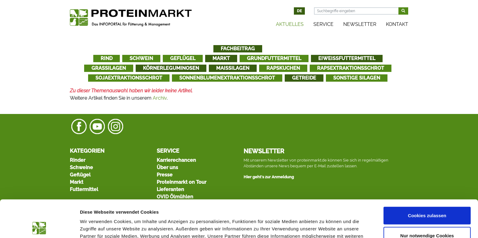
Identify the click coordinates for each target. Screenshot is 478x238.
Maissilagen (232, 68)
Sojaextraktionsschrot (128, 78)
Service (323, 24)
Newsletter (359, 24)
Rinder (77, 160)
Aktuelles (290, 24)
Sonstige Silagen (356, 78)
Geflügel (182, 58)
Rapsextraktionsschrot (350, 68)
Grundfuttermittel (274, 58)
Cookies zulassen (427, 178)
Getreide (304, 78)
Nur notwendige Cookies (427, 198)
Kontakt (397, 24)
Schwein (141, 58)
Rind (106, 58)
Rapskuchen (283, 68)
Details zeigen (324, 226)
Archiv (160, 98)
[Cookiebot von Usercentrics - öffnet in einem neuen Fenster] (39, 226)
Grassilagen (108, 68)
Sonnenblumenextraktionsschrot (227, 78)
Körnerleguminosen (171, 68)
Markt (221, 58)
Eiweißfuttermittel (346, 58)
